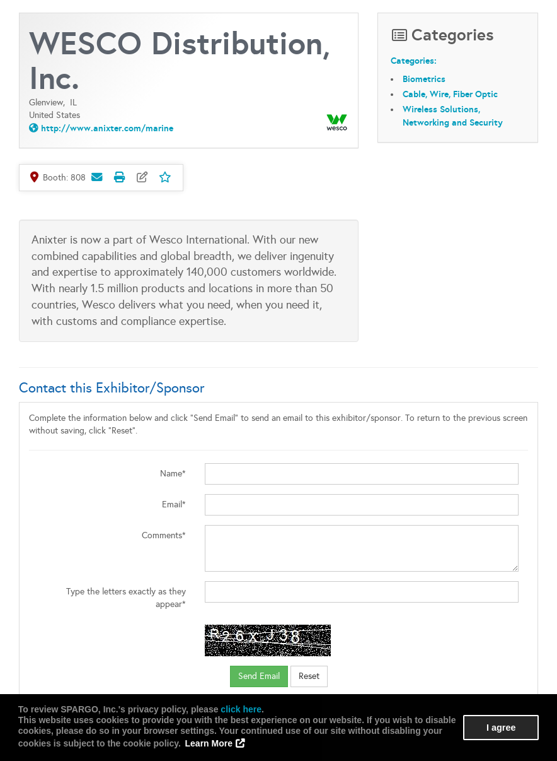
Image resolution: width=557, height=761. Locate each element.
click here (241, 709)
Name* (173, 473)
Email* (174, 504)
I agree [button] (500, 728)
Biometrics (424, 79)
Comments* (164, 535)
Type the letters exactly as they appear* (126, 598)
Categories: (414, 61)
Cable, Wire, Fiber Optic (450, 94)
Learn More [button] (209, 743)
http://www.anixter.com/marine (107, 128)
